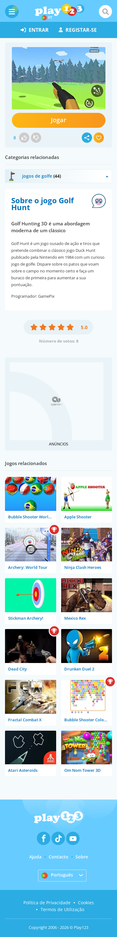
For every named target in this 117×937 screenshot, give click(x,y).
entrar (35, 29)
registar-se (78, 29)
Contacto (58, 857)
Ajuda (35, 857)
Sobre (82, 857)
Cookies (86, 903)
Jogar (58, 120)
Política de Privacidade (47, 903)
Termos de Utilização (62, 909)
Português (57, 875)
